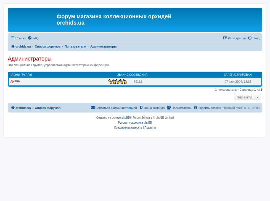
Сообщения (138, 74)
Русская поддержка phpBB (135, 122)
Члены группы (21, 74)
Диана (15, 81)
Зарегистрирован (238, 74)
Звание (122, 74)
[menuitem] (33, 38)
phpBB (125, 117)
